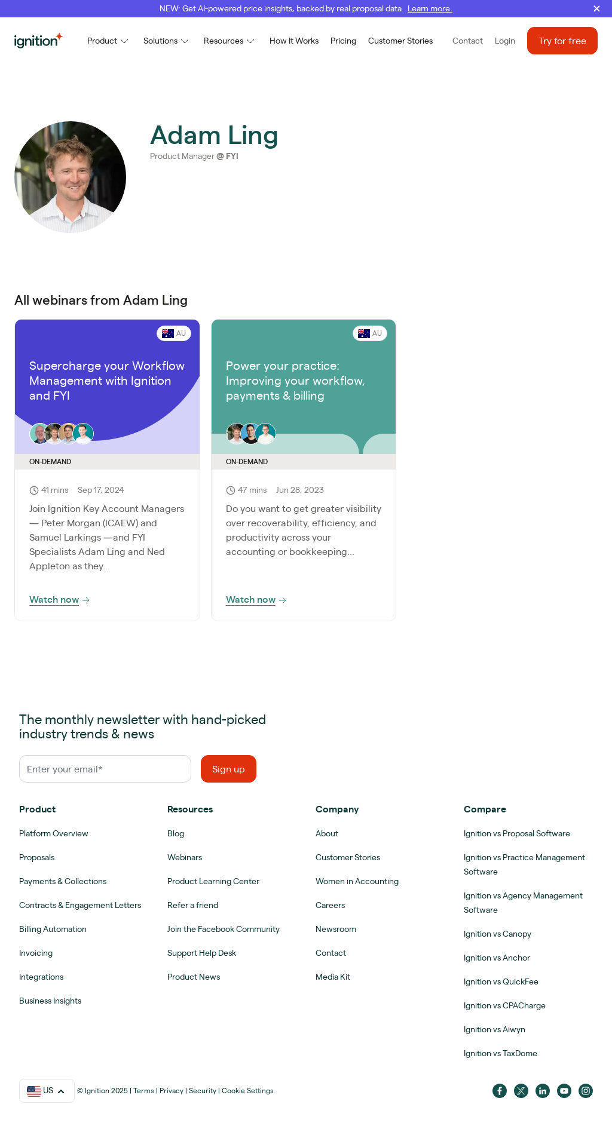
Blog (175, 833)
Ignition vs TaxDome (500, 1053)
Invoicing (36, 953)
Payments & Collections (62, 881)
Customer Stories (400, 40)
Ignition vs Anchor (497, 957)
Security (202, 1090)
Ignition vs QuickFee (501, 981)
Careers (330, 905)
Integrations (41, 976)
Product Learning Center (213, 881)
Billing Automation (53, 929)
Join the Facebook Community (223, 929)
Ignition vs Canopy (497, 933)
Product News (193, 976)
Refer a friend (192, 905)
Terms (143, 1090)
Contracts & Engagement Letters (80, 905)
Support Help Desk (201, 953)
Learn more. (430, 8)
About (327, 833)
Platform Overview (53, 833)
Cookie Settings (248, 1090)
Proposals (36, 857)
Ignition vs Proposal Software (517, 833)
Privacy (171, 1090)
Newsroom (336, 929)
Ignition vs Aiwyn (494, 1029)
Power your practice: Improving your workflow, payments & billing (295, 380)
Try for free (562, 40)
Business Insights (50, 1000)
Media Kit (333, 976)
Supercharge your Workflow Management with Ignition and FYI (107, 380)
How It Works (294, 40)
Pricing (343, 40)
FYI (232, 156)
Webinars (184, 857)
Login (505, 40)
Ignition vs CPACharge (505, 1005)
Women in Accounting (357, 881)
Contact (467, 40)
